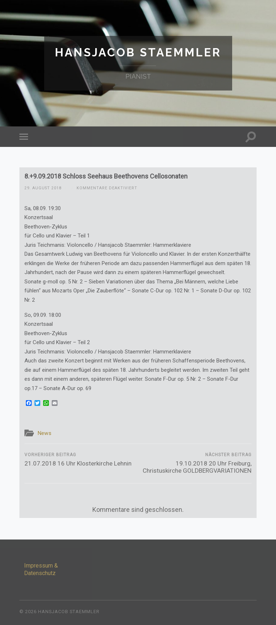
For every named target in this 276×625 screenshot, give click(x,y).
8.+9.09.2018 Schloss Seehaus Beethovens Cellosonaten (106, 176)
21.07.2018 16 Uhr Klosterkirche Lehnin (78, 459)
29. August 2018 (42, 188)
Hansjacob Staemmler (138, 52)
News (44, 433)
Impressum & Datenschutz (41, 569)
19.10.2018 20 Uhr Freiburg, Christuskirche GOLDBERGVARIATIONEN (196, 463)
